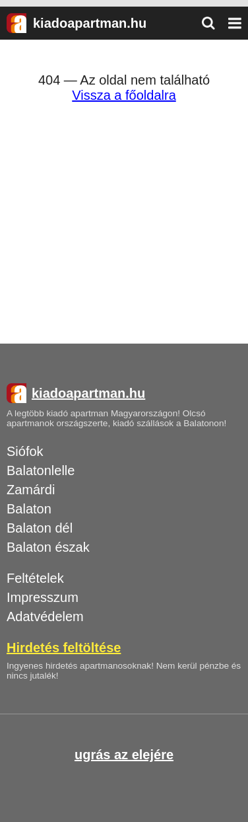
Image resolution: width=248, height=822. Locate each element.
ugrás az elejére (124, 754)
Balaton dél (40, 528)
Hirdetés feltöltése (64, 647)
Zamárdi (31, 489)
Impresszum (42, 597)
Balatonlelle (41, 470)
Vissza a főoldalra (124, 95)
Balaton (29, 509)
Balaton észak (48, 547)
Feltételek (35, 578)
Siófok (25, 451)
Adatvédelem (45, 616)
